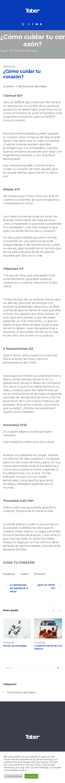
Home (3, 50)
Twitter (24, 574)
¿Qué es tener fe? (46, 586)
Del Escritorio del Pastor (23, 50)
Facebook (9, 574)
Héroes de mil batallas (15, 645)
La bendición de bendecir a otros (19, 588)
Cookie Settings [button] (13, 776)
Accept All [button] (31, 776)
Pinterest (39, 574)
